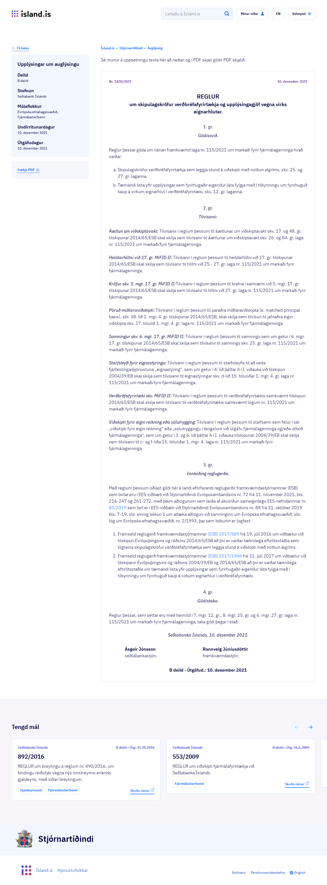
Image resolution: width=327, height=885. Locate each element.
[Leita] (227, 14)
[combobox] (197, 14)
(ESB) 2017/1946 (225, 556)
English (300, 872)
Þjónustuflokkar (73, 870)
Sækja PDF (29, 170)
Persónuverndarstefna (268, 872)
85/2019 (117, 507)
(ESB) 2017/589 (223, 534)
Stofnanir (239, 872)
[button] (252, 14)
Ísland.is (44, 870)
